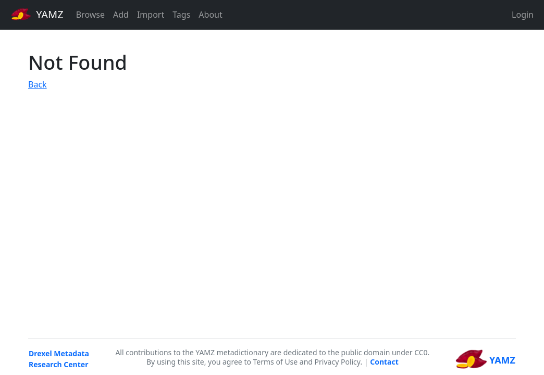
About (210, 14)
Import (150, 14)
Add (121, 14)
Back (37, 84)
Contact (384, 362)
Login (523, 14)
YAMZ (37, 14)
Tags (181, 14)
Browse (90, 14)
